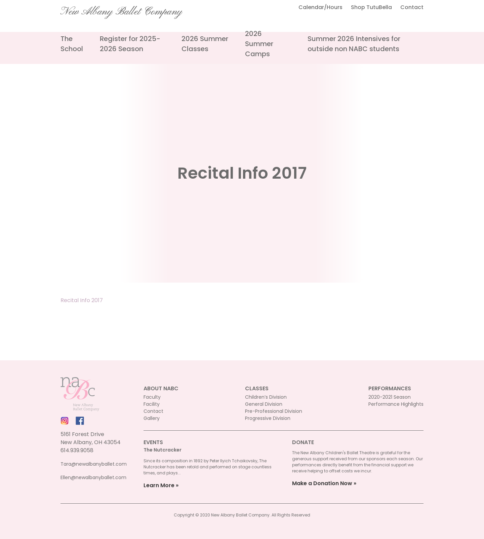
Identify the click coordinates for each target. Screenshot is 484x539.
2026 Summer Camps (259, 44)
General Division (263, 404)
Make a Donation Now (322, 483)
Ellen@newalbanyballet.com (93, 477)
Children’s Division (266, 397)
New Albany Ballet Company (121, 12)
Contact (412, 7)
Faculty (152, 397)
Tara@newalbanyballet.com (94, 464)
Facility (152, 404)
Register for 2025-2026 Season (130, 43)
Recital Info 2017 (82, 300)
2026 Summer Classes (205, 43)
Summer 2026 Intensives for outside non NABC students (354, 43)
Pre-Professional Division (273, 411)
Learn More (159, 485)
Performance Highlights (396, 404)
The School (72, 43)
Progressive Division (267, 418)
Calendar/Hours (320, 7)
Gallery (152, 418)
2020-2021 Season (389, 397)
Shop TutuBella (371, 7)
